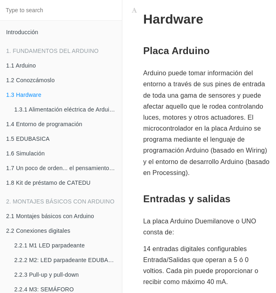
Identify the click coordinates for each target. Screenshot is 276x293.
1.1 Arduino (21, 65)
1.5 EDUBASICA (28, 139)
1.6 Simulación (25, 153)
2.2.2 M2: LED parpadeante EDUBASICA (68, 260)
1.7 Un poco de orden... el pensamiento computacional (64, 168)
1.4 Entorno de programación (44, 124)
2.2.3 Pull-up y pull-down (46, 274)
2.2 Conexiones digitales (38, 230)
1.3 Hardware (23, 95)
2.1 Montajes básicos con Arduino (50, 216)
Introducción (22, 32)
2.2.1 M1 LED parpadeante (49, 245)
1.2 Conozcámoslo (30, 80)
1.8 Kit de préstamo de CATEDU (48, 182)
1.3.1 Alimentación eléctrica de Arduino (65, 109)
